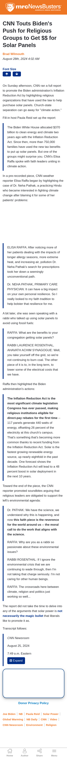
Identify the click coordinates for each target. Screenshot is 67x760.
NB (21, 713)
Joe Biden (9, 713)
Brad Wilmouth (13, 54)
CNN (44, 719)
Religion (51, 724)
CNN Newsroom (13, 724)
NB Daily (32, 719)
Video (53, 719)
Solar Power (51, 713)
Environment (34, 724)
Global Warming (13, 719)
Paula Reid (33, 713)
